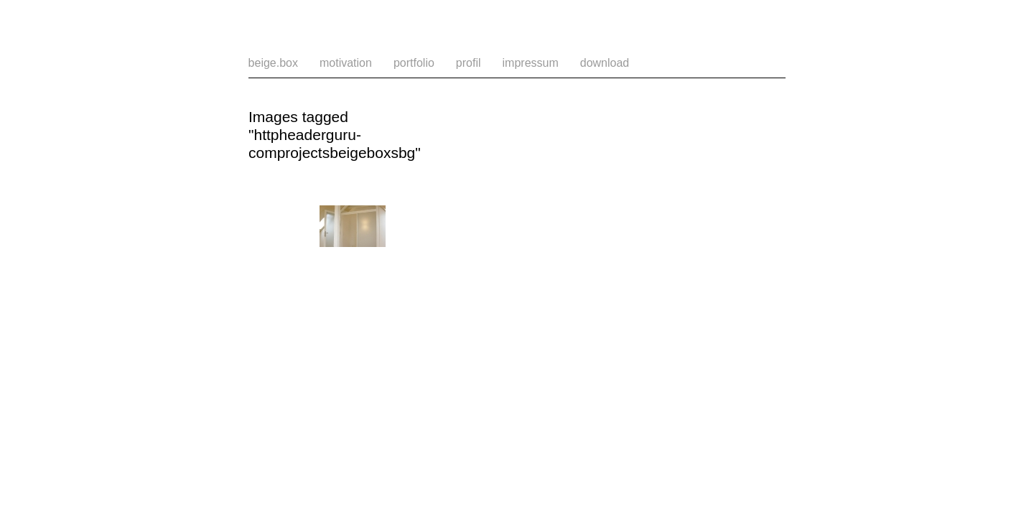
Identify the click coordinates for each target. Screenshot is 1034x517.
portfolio (413, 63)
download (605, 63)
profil (468, 63)
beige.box (273, 63)
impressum (531, 63)
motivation (346, 63)
